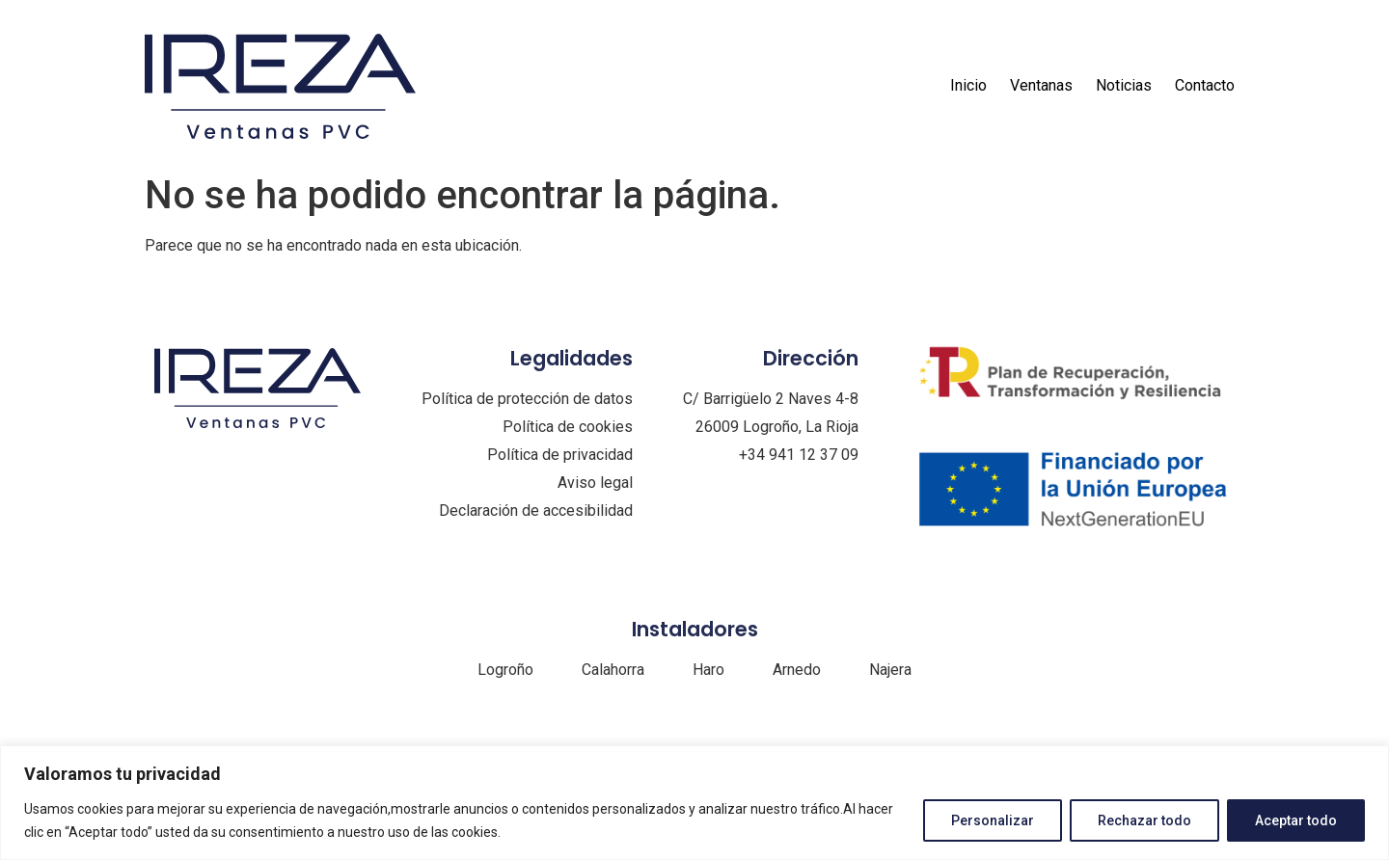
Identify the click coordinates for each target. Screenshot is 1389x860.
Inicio (968, 85)
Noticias (1124, 85)
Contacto (1205, 85)
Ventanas (1041, 85)
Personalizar (992, 820)
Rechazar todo (1144, 820)
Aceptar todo (1296, 820)
